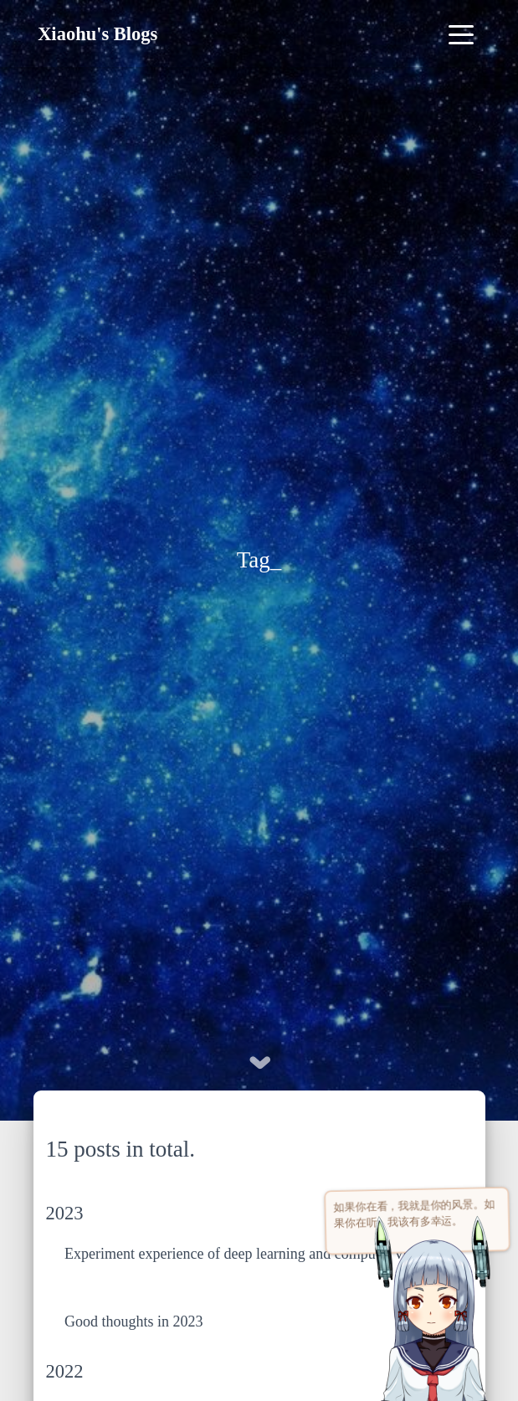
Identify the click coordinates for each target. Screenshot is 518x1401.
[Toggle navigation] (461, 34)
